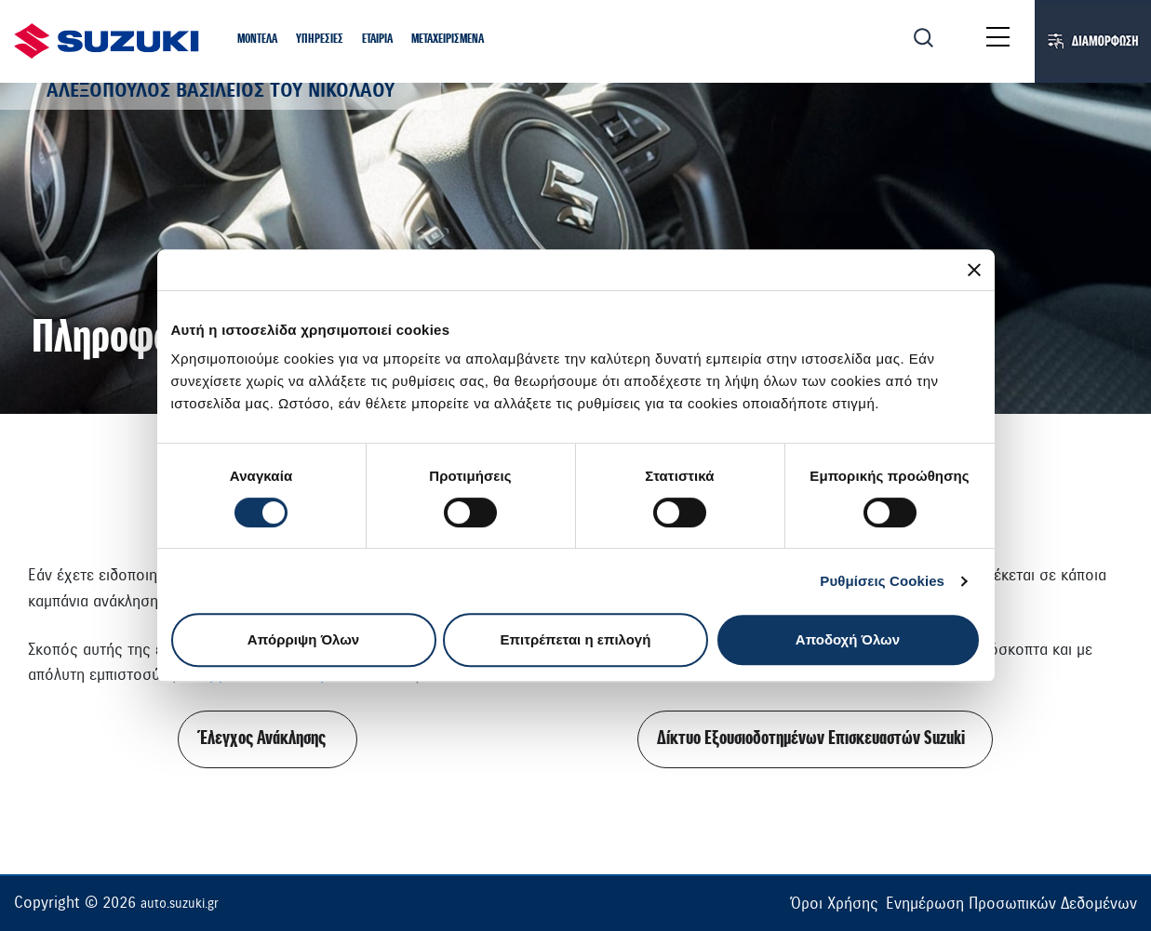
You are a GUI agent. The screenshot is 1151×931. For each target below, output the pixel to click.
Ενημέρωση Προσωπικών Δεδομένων (1011, 903)
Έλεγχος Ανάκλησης (263, 738)
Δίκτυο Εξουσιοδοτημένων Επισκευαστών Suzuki (811, 738)
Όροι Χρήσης (834, 903)
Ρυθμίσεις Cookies (882, 581)
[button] (257, 40)
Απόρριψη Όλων (303, 639)
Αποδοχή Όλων (848, 639)
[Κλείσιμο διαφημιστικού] (974, 269)
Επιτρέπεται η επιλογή (576, 639)
